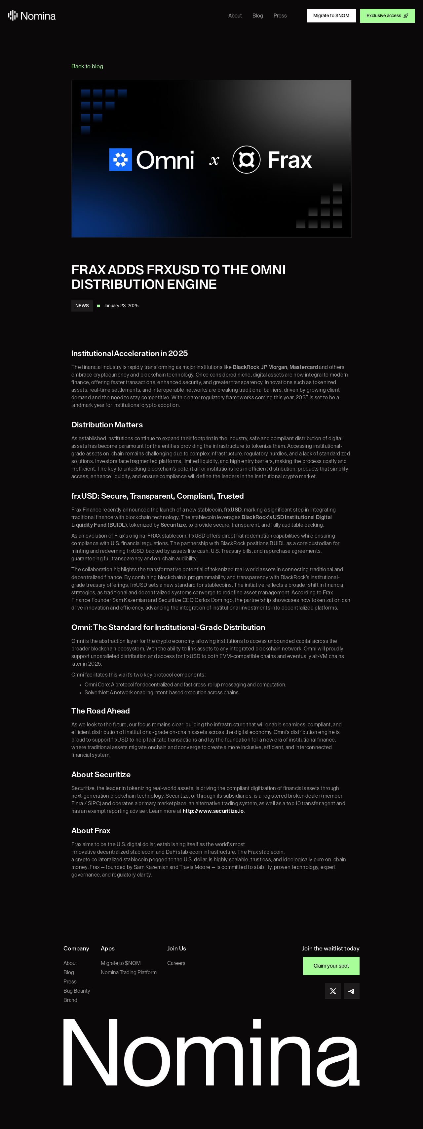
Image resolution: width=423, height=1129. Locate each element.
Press (70, 981)
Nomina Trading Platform (129, 972)
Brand (70, 1000)
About (70, 963)
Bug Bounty (76, 991)
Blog (68, 972)
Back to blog (87, 66)
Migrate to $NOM (121, 963)
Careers (176, 963)
